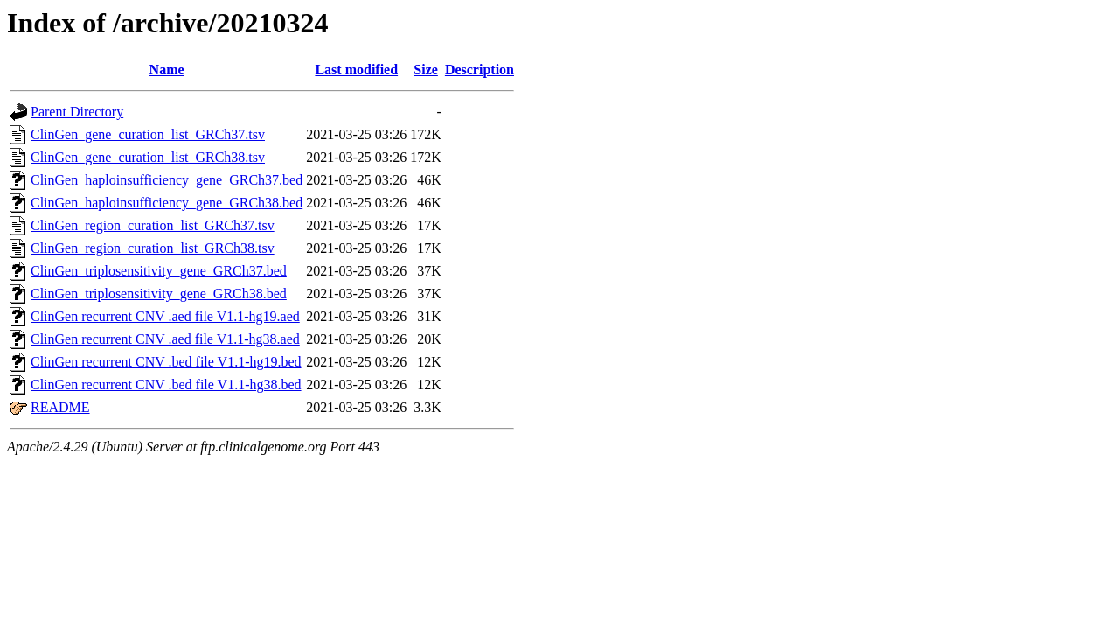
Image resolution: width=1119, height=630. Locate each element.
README (60, 407)
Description (479, 69)
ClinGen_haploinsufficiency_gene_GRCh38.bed (166, 202)
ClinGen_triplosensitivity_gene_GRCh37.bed (159, 270)
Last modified (356, 69)
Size (426, 69)
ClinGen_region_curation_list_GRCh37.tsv (153, 225)
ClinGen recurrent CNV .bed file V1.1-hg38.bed (166, 384)
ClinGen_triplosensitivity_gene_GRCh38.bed (159, 293)
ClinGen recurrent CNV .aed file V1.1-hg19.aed (165, 316)
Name (166, 69)
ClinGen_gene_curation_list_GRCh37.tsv (148, 134)
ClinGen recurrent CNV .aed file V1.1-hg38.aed (165, 339)
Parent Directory (77, 111)
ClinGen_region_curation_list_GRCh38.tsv (153, 248)
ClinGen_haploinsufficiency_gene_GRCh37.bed (166, 179)
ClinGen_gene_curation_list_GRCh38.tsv (148, 157)
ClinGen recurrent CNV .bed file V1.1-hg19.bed (166, 361)
